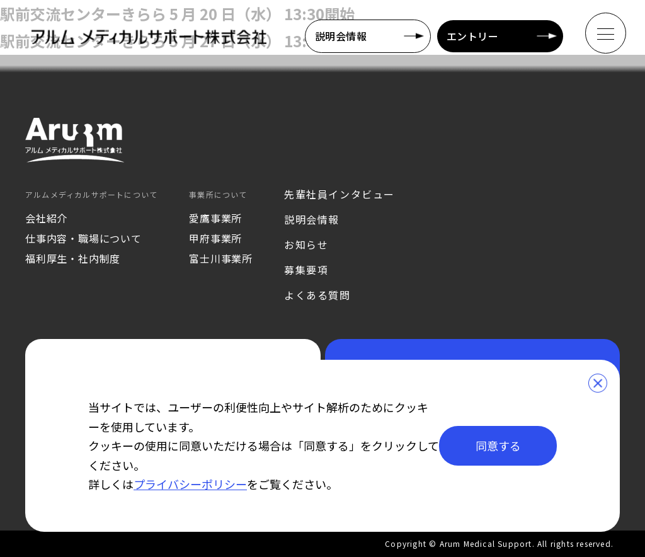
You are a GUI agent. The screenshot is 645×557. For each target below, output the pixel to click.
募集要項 (306, 269)
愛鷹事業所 (215, 218)
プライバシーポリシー (190, 484)
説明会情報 (341, 35)
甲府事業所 (215, 238)
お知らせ (306, 244)
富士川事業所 (221, 258)
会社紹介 (46, 218)
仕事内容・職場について (83, 238)
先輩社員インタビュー (339, 194)
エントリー (472, 35)
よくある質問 (317, 294)
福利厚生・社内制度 (72, 258)
